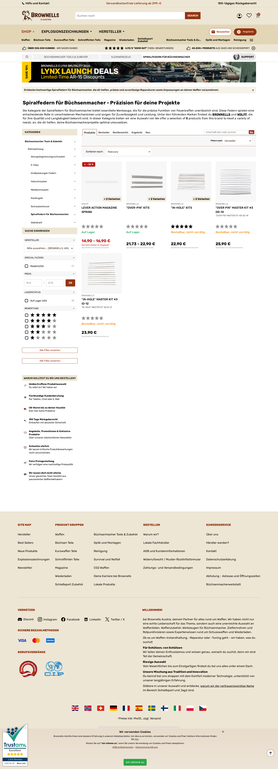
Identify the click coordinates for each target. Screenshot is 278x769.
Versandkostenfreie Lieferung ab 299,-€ (133, 3)
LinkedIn (92, 619)
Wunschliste (250, 16)
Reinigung (240, 39)
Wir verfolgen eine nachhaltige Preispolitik (51, 464)
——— (251, 39)
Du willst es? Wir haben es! (43, 387)
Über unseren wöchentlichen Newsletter (50, 437)
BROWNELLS (221, 114)
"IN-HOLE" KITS (181, 207)
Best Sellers (25, 542)
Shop (26, 31)
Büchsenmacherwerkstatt (223, 584)
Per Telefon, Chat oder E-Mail (44, 399)
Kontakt (211, 551)
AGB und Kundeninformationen (164, 551)
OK (70, 283)
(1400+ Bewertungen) (149, 48)
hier (136, 739)
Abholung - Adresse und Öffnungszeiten (233, 576)
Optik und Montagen (218, 39)
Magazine (110, 39)
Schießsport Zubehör (145, 40)
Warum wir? (151, 534)
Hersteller (110, 31)
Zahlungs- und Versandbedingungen (168, 567)
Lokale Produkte (104, 584)
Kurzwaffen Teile (64, 39)
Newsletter (25, 567)
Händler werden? (217, 542)
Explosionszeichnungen (65, 31)
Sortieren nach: (94, 151)
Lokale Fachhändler (156, 542)
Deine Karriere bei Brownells (112, 576)
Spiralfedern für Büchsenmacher (95, 248)
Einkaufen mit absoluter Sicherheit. (47, 422)
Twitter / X (115, 619)
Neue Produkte (27, 551)
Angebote (248, 31)
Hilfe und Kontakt (35, 3)
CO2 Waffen (101, 567)
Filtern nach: (217, 141)
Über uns (212, 534)
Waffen (25, 39)
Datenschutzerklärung (221, 559)
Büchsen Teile (42, 39)
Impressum (213, 567)
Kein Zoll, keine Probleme (42, 410)
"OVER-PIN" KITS (137, 207)
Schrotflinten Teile (89, 39)
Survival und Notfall (107, 559)
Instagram (47, 619)
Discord (26, 619)
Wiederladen (126, 39)
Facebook (70, 619)
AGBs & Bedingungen (122, 747)
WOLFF (242, 114)
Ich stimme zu (135, 762)
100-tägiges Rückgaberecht (237, 3)
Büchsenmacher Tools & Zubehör (184, 39)
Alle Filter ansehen (50, 350)
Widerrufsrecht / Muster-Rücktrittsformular (172, 559)
